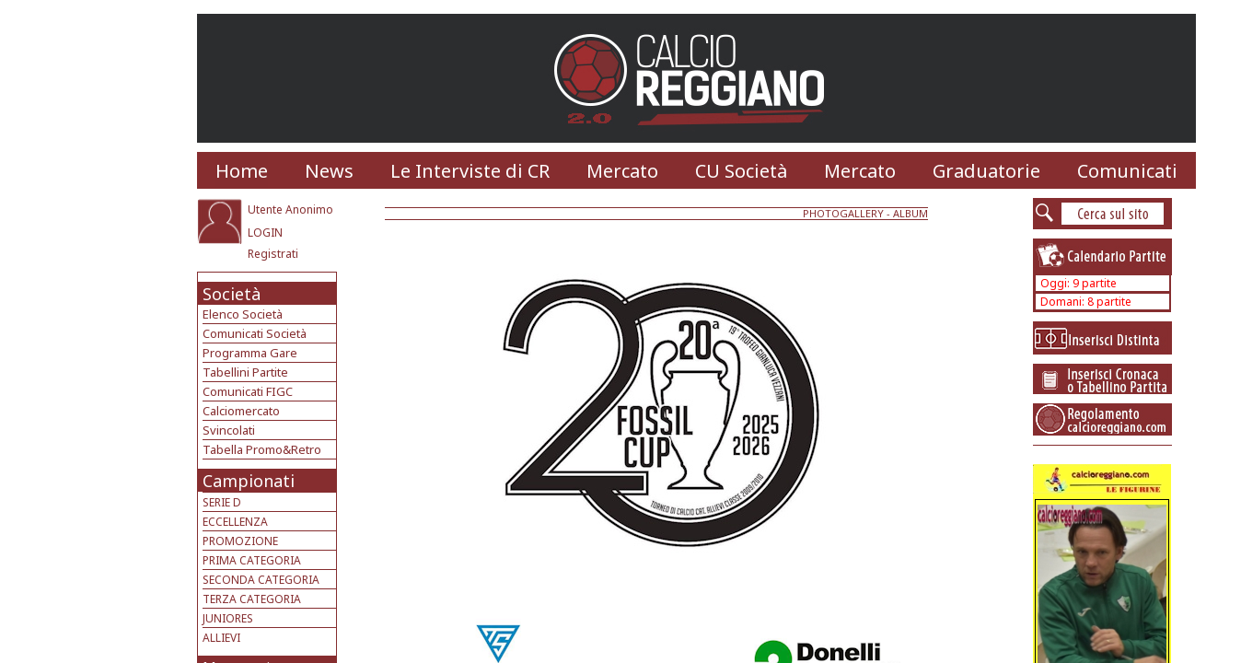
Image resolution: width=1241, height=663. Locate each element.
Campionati (249, 481)
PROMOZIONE (240, 541)
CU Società (741, 170)
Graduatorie (986, 170)
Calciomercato (241, 410)
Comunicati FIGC (248, 391)
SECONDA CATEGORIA (261, 579)
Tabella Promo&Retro (262, 449)
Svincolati (229, 430)
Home (241, 170)
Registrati (273, 254)
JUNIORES (228, 618)
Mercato (622, 170)
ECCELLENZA (235, 521)
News (329, 170)
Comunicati (1127, 170)
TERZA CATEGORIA (252, 599)
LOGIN (265, 232)
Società (232, 294)
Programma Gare (250, 352)
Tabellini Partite (245, 372)
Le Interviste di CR (470, 170)
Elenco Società (243, 314)
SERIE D (222, 502)
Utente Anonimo (290, 209)
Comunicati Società (255, 333)
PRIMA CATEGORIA (252, 560)
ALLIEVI (221, 638)
